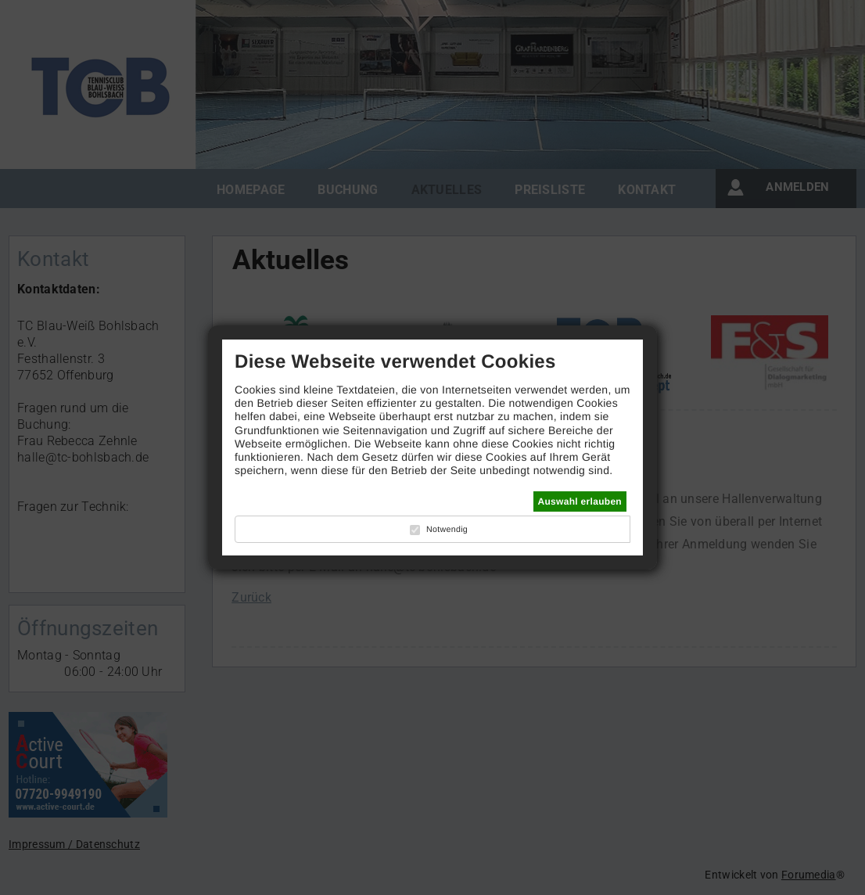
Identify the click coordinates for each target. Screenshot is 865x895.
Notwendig (447, 529)
